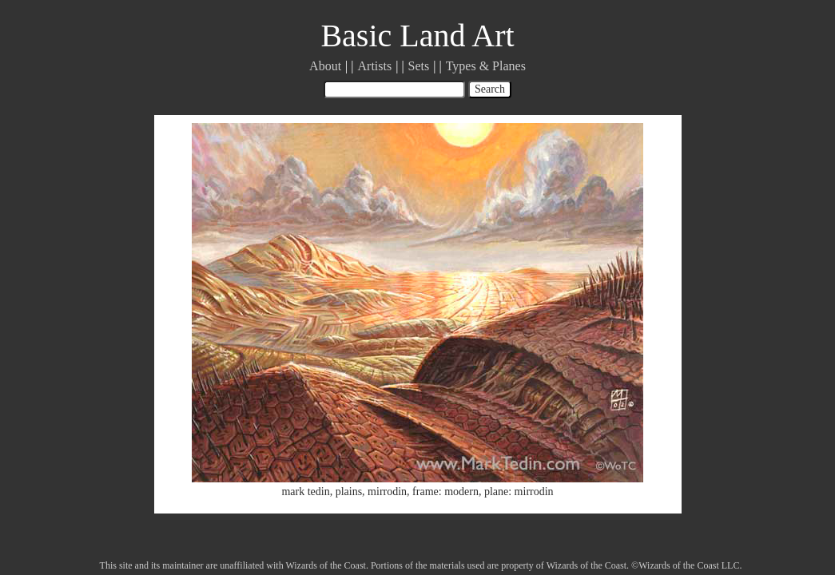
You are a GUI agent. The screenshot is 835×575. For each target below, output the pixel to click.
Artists (375, 66)
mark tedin (305, 492)
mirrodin (387, 492)
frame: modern (445, 492)
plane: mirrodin (519, 492)
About (325, 66)
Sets (419, 66)
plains (349, 492)
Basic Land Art (417, 36)
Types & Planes (486, 66)
